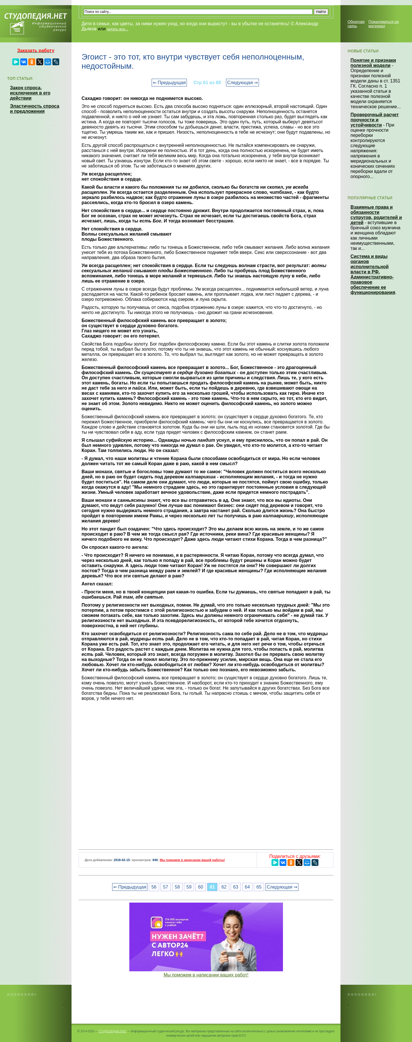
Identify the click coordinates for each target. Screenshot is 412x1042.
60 (200, 887)
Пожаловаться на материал (384, 23)
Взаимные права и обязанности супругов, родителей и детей (376, 215)
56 (154, 887)
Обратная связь (356, 23)
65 (259, 887)
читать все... (117, 29)
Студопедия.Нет (112, 1030)
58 (177, 887)
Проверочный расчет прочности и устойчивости (374, 119)
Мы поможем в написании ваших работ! (206, 974)
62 (224, 887)
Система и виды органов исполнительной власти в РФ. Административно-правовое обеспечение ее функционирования (372, 274)
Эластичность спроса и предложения (34, 109)
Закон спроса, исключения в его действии (30, 92)
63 (235, 887)
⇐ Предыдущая (169, 82)
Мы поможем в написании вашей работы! (192, 860)
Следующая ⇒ (242, 82)
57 (165, 887)
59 (189, 887)
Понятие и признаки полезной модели (373, 63)
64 (247, 887)
